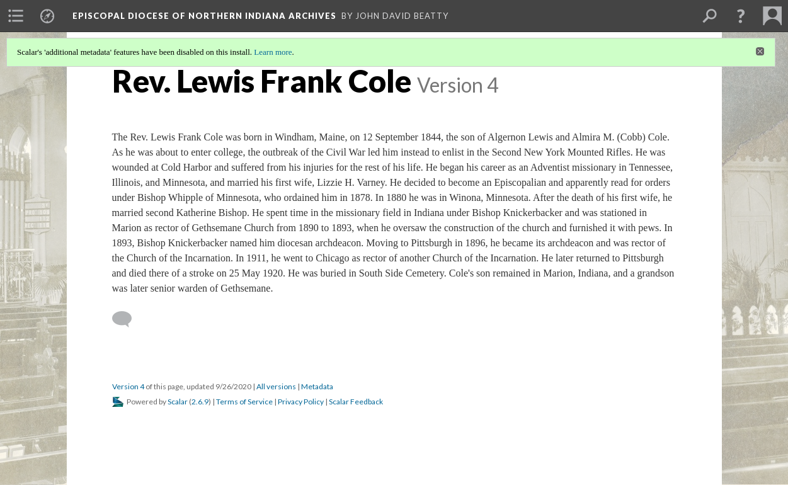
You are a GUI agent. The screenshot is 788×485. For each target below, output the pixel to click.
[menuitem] (15, 15)
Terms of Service (244, 401)
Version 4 (128, 386)
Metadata (317, 386)
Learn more (273, 52)
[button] (741, 15)
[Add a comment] (127, 319)
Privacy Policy (301, 401)
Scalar (178, 401)
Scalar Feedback (356, 401)
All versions (276, 386)
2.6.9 (199, 401)
